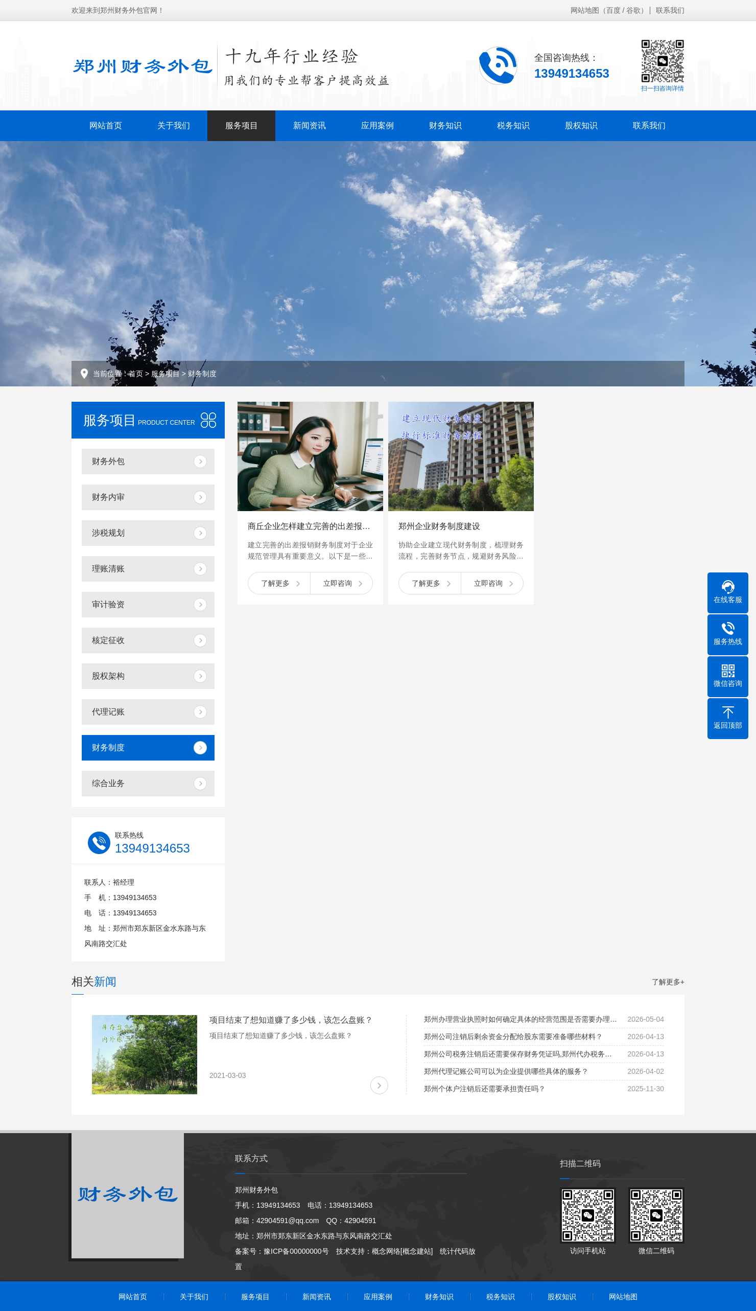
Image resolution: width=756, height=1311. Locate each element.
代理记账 (108, 711)
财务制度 (202, 374)
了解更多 (275, 583)
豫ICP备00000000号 (296, 1251)
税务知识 (513, 125)
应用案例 (377, 125)
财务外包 (108, 461)
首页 (136, 374)
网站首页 (105, 125)
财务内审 (108, 497)
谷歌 (633, 10)
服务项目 (241, 125)
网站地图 (585, 10)
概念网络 (386, 1251)
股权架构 (108, 676)
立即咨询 (337, 583)
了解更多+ (668, 982)
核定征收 (108, 640)
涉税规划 (108, 532)
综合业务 (108, 783)
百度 (613, 10)
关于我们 (173, 125)
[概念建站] (416, 1251)
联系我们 (670, 10)
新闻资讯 (309, 125)
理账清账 (108, 568)
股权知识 (581, 125)
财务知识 (445, 125)
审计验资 (108, 604)
